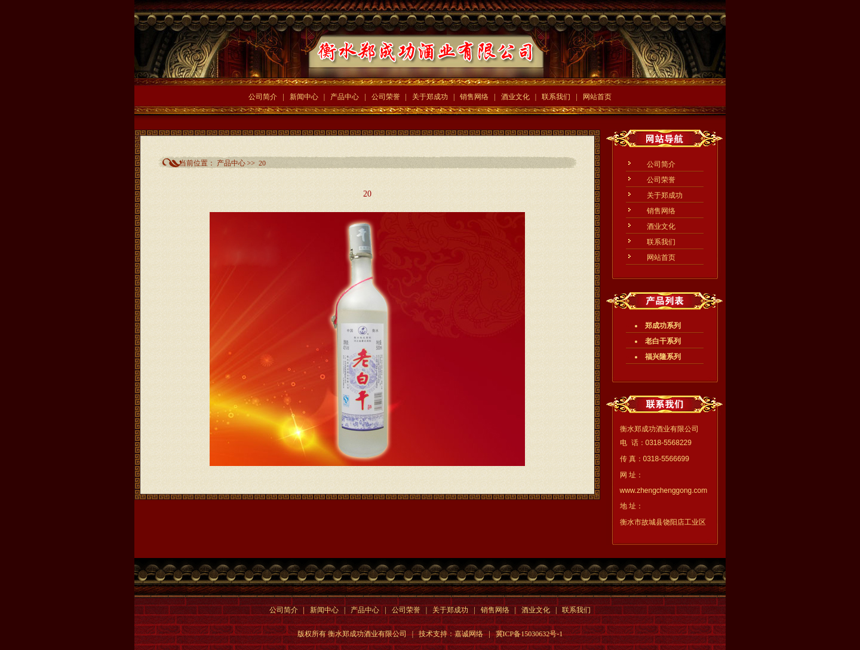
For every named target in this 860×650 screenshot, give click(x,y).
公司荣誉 (385, 97)
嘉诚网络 (468, 634)
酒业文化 (515, 97)
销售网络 (474, 97)
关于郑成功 (430, 97)
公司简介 (262, 97)
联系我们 (556, 97)
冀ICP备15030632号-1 (529, 634)
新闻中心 (304, 97)
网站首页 (597, 97)
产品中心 (344, 97)
